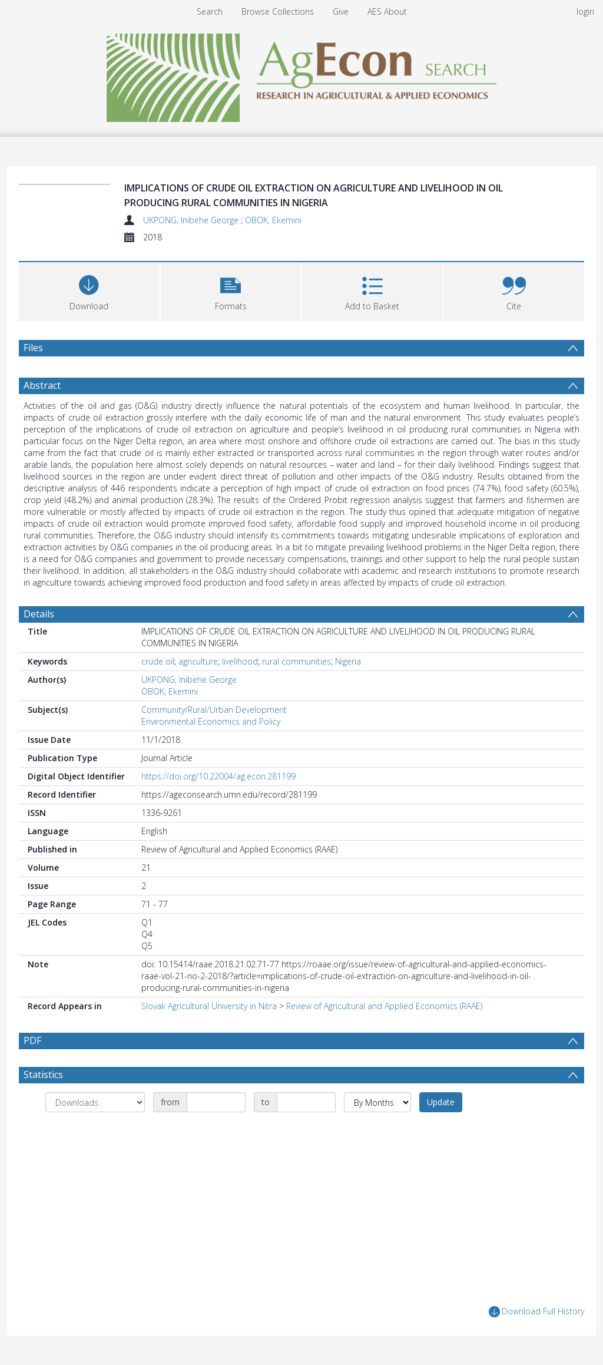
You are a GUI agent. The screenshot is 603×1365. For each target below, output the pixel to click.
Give (341, 11)
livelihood (240, 661)
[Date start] (216, 1102)
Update (441, 1102)
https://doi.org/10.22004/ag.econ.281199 (218, 776)
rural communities (296, 661)
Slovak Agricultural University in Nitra (209, 1006)
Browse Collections (277, 11)
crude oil (157, 661)
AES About (387, 11)
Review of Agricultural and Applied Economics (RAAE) (384, 1006)
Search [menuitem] (210, 11)
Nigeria (348, 661)
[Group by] (95, 1102)
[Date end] (306, 1102)
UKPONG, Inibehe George (192, 220)
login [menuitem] (585, 11)
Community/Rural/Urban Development (214, 709)
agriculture (198, 661)
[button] (231, 290)
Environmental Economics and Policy (210, 721)
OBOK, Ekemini (273, 220)
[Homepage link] (302, 74)
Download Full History (536, 1311)
